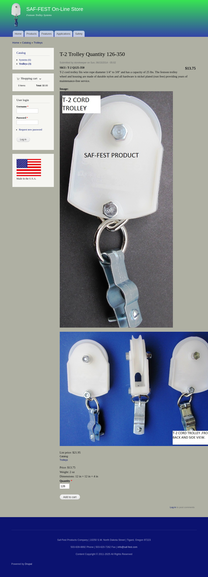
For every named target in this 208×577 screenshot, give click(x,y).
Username (22, 106)
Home (18, 33)
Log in (173, 507)
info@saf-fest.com (127, 547)
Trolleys (38, 42)
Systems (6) (25, 60)
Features (46, 33)
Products (31, 33)
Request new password (30, 129)
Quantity (66, 480)
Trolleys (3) (25, 63)
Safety (78, 33)
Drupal (28, 564)
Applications (63, 33)
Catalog (26, 42)
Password (22, 117)
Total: (39, 85)
